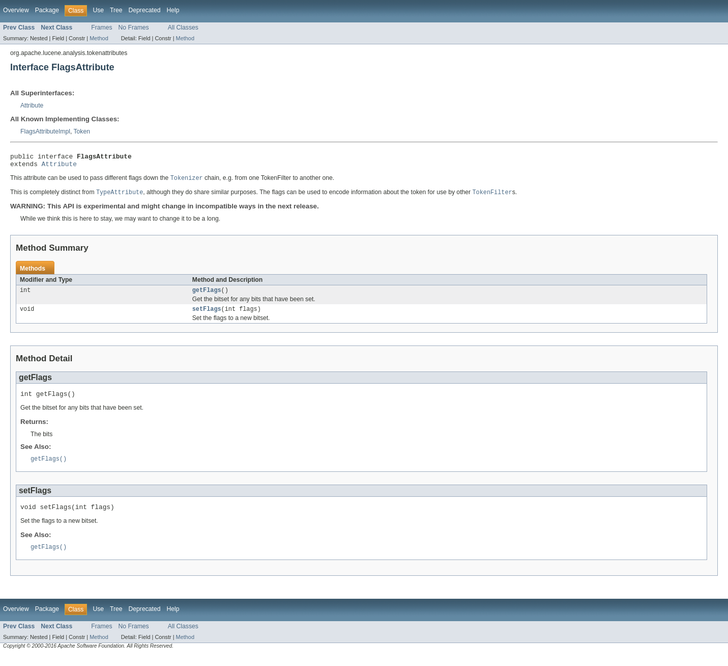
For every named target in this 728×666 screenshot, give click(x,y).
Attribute (31, 105)
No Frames (134, 27)
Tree (116, 10)
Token (82, 131)
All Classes (183, 27)
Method (99, 38)
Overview (16, 10)
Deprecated (145, 10)
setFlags (206, 315)
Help (172, 10)
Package (47, 10)
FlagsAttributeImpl (45, 131)
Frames (101, 27)
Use (98, 10)
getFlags (206, 295)
